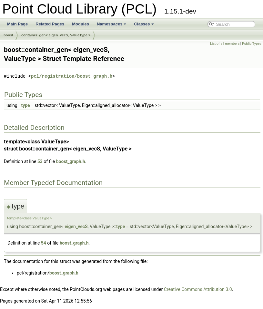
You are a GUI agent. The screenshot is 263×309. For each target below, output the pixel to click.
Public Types (251, 44)
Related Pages (49, 24)
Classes (144, 24)
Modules (80, 24)
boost (8, 35)
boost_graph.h (70, 161)
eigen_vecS (76, 226)
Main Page (17, 24)
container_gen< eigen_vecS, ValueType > (55, 35)
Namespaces (111, 24)
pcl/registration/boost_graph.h (71, 76)
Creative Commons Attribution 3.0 (198, 289)
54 (43, 243)
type (25, 105)
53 (40, 161)
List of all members (224, 44)
